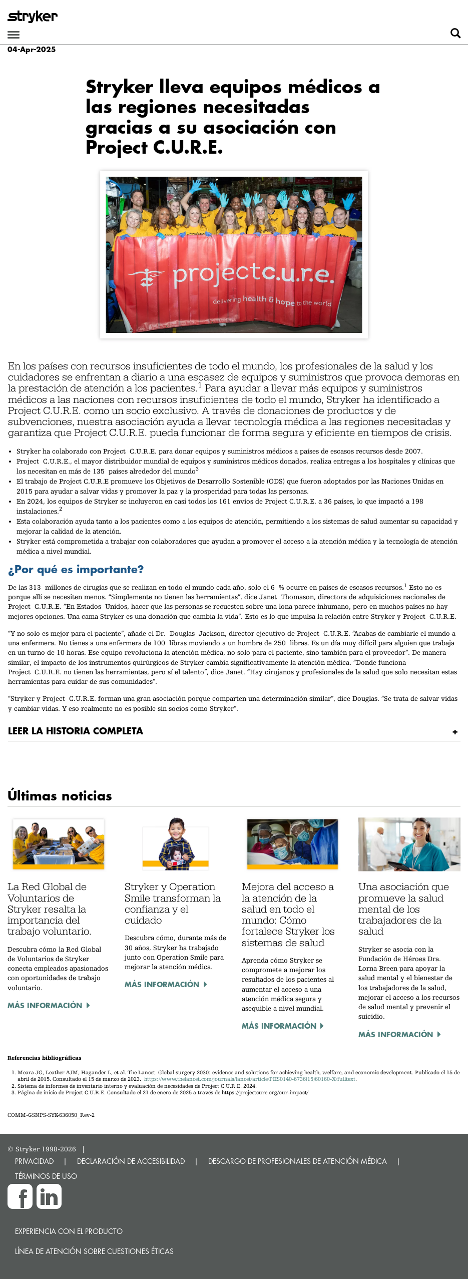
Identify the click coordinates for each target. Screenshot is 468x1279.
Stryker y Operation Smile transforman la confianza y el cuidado (173, 903)
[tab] (234, 731)
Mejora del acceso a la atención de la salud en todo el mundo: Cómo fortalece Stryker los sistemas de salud (288, 914)
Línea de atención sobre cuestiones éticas (94, 1251)
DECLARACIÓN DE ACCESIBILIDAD (131, 1161)
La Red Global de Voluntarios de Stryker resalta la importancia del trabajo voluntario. (50, 909)
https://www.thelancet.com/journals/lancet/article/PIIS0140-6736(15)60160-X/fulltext (249, 1079)
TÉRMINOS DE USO (46, 1176)
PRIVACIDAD (34, 1161)
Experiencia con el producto (69, 1231)
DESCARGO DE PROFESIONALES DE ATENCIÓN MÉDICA (297, 1161)
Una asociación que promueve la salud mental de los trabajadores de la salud (403, 909)
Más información (45, 1005)
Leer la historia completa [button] (75, 730)
